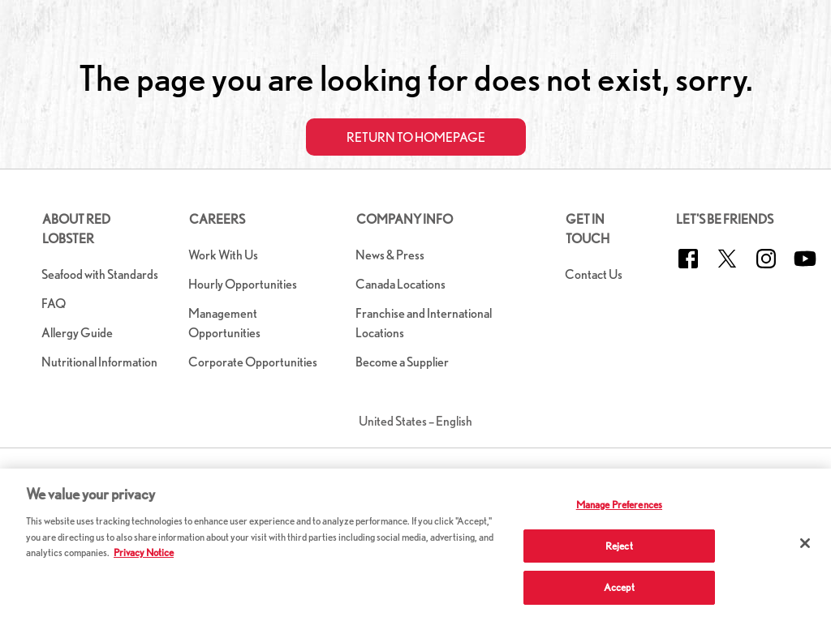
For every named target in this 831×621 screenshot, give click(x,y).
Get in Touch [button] (587, 229)
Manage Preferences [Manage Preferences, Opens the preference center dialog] (619, 505)
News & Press (389, 255)
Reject (619, 546)
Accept (619, 587)
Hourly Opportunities (242, 284)
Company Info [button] (404, 219)
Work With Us (223, 255)
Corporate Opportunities (252, 362)
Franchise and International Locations (423, 323)
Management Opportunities (224, 323)
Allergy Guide (77, 332)
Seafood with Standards (99, 274)
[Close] (805, 543)
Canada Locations (400, 284)
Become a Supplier (402, 362)
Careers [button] (217, 219)
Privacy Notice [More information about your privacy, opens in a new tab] (144, 552)
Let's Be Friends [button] (724, 219)
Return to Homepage (416, 137)
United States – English (415, 421)
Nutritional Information (99, 362)
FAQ (53, 303)
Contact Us (593, 274)
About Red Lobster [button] (76, 229)
